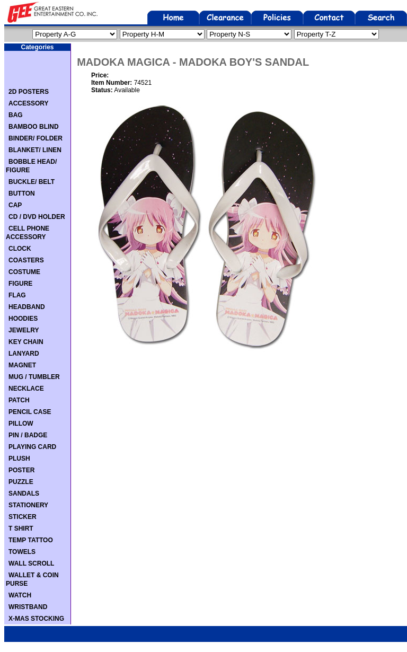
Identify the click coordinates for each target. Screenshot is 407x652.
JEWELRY (23, 330)
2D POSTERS (28, 91)
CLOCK (19, 248)
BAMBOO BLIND (33, 126)
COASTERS (26, 260)
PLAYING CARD (32, 447)
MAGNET (22, 365)
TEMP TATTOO (30, 540)
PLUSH (19, 458)
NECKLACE (26, 388)
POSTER (21, 470)
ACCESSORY (28, 103)
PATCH (19, 400)
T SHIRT (20, 528)
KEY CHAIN (25, 342)
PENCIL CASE (29, 412)
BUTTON (21, 193)
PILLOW (20, 423)
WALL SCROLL (31, 563)
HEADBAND (26, 307)
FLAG (17, 295)
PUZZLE (20, 482)
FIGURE (20, 283)
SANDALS (23, 493)
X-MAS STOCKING (36, 618)
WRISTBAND (27, 607)
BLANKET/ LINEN (34, 150)
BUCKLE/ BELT (31, 182)
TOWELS (22, 552)
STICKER (22, 517)
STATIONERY (28, 505)
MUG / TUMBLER (34, 377)
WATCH (19, 595)
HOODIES (23, 318)
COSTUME (24, 272)
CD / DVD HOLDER (36, 217)
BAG (15, 115)
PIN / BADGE (27, 435)
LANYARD (23, 353)
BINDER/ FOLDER (35, 138)
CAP (15, 205)
